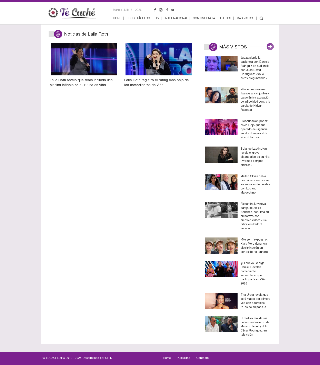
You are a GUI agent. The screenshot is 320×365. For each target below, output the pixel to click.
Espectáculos (138, 18)
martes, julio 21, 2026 (127, 9)
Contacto (202, 357)
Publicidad (183, 357)
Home (117, 18)
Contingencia (204, 18)
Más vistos (245, 18)
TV (157, 18)
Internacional (176, 18)
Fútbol (225, 18)
